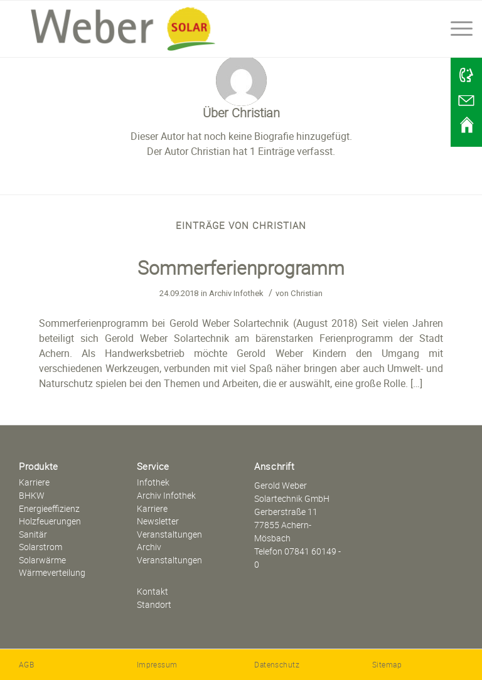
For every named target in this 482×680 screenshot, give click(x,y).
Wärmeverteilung (52, 572)
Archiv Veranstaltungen (169, 553)
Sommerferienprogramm (241, 267)
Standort (154, 604)
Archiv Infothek (236, 293)
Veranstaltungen (169, 534)
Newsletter (158, 521)
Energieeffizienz (49, 508)
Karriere (34, 482)
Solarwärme (42, 560)
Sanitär (33, 534)
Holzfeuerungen (50, 521)
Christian (307, 293)
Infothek (153, 482)
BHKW (32, 495)
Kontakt (152, 591)
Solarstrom (40, 547)
